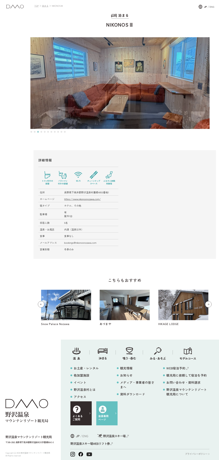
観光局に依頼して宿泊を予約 (186, 375)
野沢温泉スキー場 (114, 436)
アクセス (80, 396)
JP (205, 7)
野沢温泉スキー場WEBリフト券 (90, 443)
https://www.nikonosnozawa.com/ (82, 199)
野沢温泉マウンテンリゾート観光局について (186, 391)
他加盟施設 (81, 375)
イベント (80, 382)
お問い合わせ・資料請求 (183, 382)
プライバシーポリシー (196, 454)
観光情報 (126, 368)
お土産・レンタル (86, 368)
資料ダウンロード (132, 394)
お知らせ (126, 375)
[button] (31, 132)
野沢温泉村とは (85, 389)
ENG (212, 7)
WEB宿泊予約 (175, 368)
